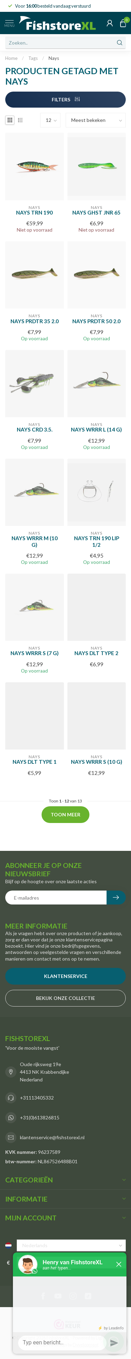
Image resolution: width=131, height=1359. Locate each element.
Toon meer (65, 814)
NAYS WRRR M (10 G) (35, 541)
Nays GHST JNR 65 (96, 212)
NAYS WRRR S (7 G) (34, 653)
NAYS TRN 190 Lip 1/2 (96, 541)
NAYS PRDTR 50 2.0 (96, 321)
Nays (54, 58)
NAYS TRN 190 (34, 212)
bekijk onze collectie (65, 998)
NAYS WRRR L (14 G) (96, 429)
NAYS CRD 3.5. (34, 429)
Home (11, 58)
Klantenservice (65, 976)
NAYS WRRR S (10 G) (96, 762)
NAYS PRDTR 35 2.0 (34, 321)
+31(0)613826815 (39, 1117)
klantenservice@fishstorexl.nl (52, 1137)
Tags (33, 58)
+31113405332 (37, 1098)
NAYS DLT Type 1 (35, 762)
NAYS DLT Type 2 (96, 653)
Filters (66, 99)
